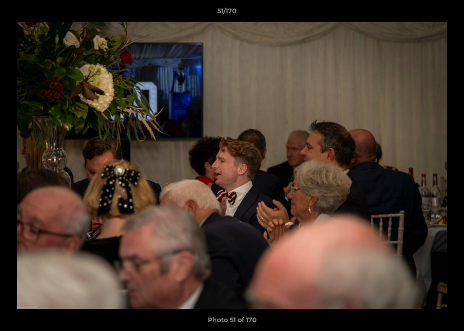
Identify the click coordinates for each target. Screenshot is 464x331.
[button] (425, 13)
